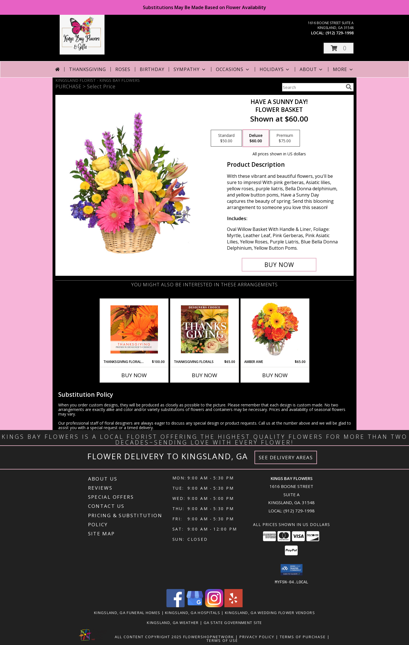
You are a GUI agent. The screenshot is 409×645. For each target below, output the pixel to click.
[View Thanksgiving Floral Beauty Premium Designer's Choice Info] (134, 329)
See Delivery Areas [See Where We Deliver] (286, 457)
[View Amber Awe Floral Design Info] (275, 329)
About (312, 69)
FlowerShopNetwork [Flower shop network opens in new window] (208, 636)
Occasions (233, 69)
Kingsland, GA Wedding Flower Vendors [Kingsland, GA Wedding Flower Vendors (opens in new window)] (270, 612)
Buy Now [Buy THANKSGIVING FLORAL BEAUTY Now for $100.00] (134, 375)
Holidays (275, 69)
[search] (348, 87)
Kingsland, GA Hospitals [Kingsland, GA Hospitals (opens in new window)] (192, 612)
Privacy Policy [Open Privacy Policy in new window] (256, 636)
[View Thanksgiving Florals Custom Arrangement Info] (204, 329)
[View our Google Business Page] (195, 605)
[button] (339, 48)
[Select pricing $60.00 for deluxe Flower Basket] (255, 138)
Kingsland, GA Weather (173, 622)
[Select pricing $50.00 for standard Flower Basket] (226, 138)
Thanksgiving (87, 69)
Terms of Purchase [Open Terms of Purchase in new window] (303, 636)
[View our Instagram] (214, 605)
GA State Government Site (233, 622)
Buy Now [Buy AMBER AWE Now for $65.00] (275, 375)
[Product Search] (312, 87)
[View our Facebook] (175, 605)
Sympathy (190, 69)
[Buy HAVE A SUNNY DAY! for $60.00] (279, 265)
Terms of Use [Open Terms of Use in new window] (222, 640)
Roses (122, 69)
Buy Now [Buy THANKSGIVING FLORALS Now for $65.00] (204, 375)
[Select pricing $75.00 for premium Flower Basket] (285, 138)
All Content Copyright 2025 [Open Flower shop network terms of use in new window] (148, 636)
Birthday (152, 69)
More (343, 69)
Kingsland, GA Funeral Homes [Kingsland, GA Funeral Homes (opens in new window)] (127, 612)
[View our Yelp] (233, 605)
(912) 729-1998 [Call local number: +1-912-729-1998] (339, 33)
